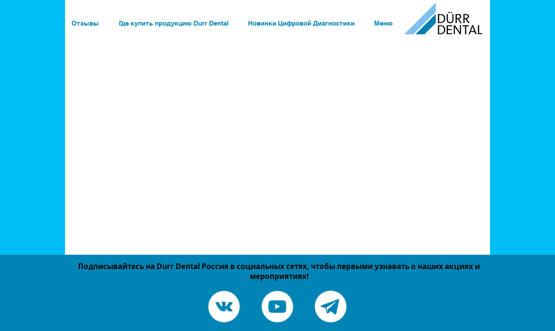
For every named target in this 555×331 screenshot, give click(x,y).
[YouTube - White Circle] (277, 306)
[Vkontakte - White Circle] (224, 306)
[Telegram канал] (330, 306)
